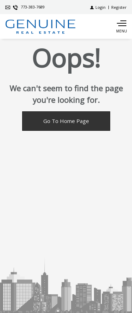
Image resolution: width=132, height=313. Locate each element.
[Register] (119, 7)
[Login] (98, 7)
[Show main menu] (121, 26)
